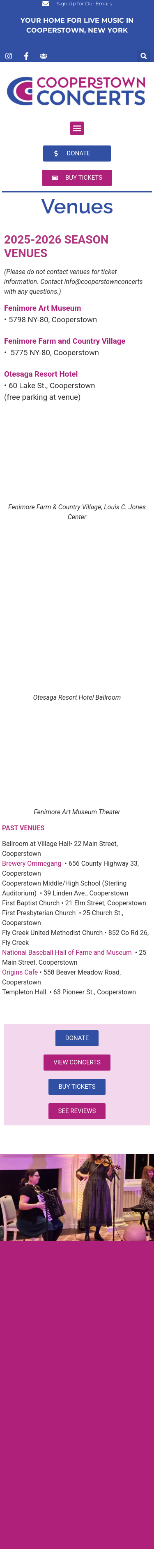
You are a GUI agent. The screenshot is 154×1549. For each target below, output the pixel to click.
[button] (143, 55)
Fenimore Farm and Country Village (64, 341)
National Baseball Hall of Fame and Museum (67, 952)
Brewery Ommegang (31, 863)
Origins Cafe (20, 972)
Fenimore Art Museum (42, 308)
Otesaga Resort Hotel (41, 374)
